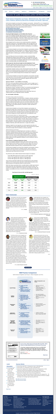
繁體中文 (41, 7)
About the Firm (5, 398)
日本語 (47, 7)
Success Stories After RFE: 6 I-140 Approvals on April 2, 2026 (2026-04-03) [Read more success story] (30, 366)
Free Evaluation (5, 403)
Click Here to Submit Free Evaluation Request (42, 5)
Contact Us (49, 11)
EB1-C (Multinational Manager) (18, 404)
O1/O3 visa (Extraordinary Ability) (33, 402)
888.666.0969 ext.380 (44, 4)
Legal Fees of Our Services (7, 404)
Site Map (44, 405)
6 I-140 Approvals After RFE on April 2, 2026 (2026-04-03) (11, 373)
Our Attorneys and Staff (7, 399)
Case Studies (45, 399)
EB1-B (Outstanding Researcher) (18, 403)
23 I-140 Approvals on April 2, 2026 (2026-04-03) (11, 369)
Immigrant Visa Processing (32, 398)
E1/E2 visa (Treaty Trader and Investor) (34, 404)
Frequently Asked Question (47, 403)
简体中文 (37, 7)
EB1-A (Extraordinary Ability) (17, 402)
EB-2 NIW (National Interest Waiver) (13, 28)
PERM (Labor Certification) (17, 405)
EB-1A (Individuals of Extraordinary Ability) (14, 29)
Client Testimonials (45, 402)
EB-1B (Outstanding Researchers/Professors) (15, 30)
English (34, 7)
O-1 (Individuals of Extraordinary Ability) (14, 31)
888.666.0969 (37, 2)
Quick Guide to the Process (17, 398)
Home (6, 11)
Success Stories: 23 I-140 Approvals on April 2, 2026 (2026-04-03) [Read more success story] (28, 367)
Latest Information (45, 404)
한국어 (44, 7)
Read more (8, 389)
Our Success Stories (46, 398)
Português (50, 7)
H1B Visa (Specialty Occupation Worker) (34, 399)
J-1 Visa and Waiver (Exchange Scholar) (34, 403)
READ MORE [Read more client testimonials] (28, 267)
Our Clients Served (6, 405)
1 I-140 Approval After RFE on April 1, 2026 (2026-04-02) (11, 377)
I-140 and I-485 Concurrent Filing (18, 407)
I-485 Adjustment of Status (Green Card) (19, 406)
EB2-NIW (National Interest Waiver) (19, 399)
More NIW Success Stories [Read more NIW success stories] (21, 380)
